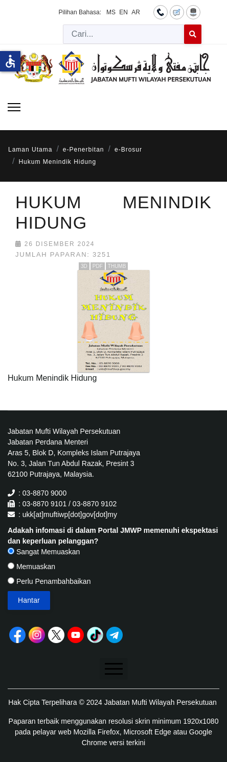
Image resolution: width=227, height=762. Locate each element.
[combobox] (124, 34)
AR (135, 12)
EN (123, 12)
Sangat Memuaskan (44, 552)
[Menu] (14, 107)
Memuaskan (31, 566)
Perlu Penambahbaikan (49, 581)
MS (111, 12)
